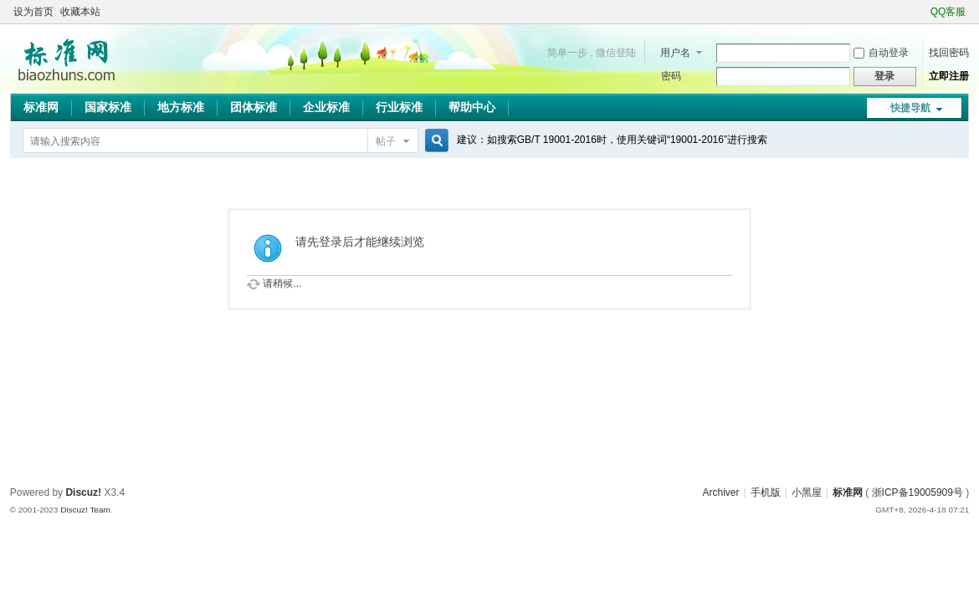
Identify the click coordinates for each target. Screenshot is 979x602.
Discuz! (83, 492)
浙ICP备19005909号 (917, 492)
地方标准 (180, 107)
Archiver (720, 492)
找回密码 (949, 53)
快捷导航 (910, 108)
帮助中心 (471, 107)
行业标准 (399, 107)
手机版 (766, 492)
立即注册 (949, 76)
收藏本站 (80, 12)
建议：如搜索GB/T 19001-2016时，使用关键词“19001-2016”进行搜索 (612, 139)
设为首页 (33, 12)
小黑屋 (807, 492)
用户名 (675, 53)
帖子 (386, 141)
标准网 (41, 107)
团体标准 (253, 107)
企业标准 (326, 107)
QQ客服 (948, 12)
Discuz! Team (85, 509)
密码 (671, 76)
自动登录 (881, 53)
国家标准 (108, 107)
